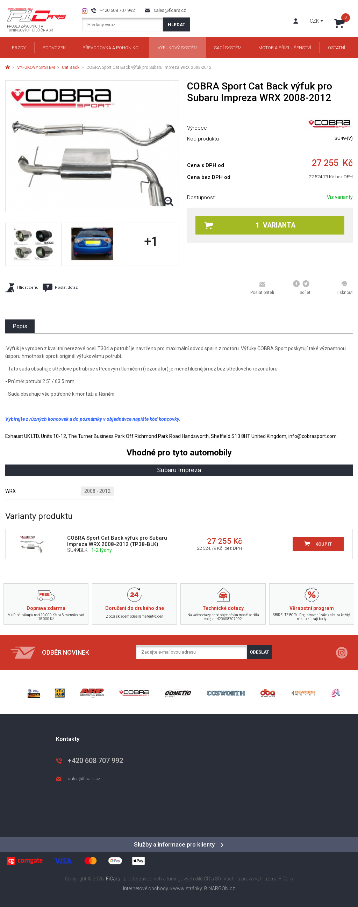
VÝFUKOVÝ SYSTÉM (36, 67)
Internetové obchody (145, 888)
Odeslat (259, 652)
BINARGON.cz (219, 888)
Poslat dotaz (60, 287)
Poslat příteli (262, 288)
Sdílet (301, 287)
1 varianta (250, 225)
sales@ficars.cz (169, 10)
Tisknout (344, 287)
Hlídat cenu (21, 287)
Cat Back (70, 67)
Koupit (323, 544)
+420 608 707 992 (117, 10)
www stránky (187, 888)
